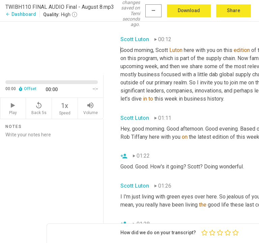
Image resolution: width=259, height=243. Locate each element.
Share (233, 10)
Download (189, 10)
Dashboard (20, 14)
